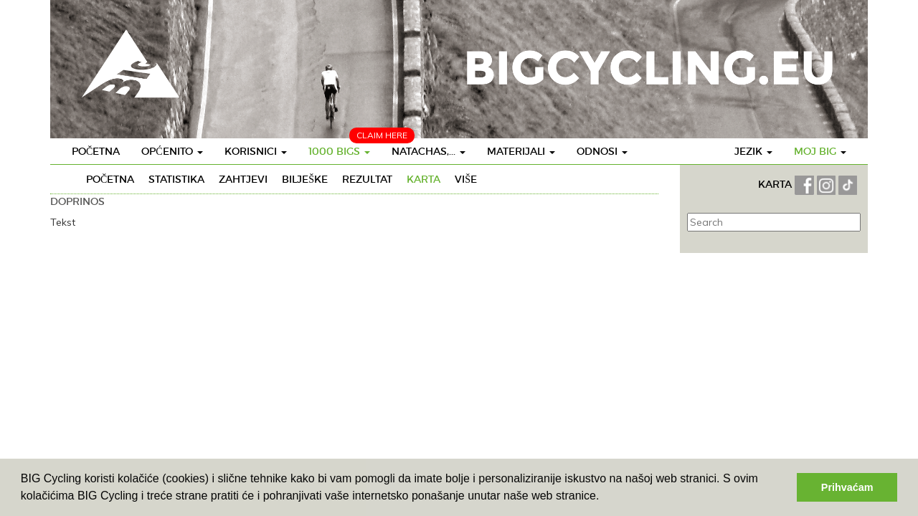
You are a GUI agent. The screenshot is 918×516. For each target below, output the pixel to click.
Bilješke (305, 179)
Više (466, 179)
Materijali (521, 151)
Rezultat (367, 179)
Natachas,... (428, 151)
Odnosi (602, 151)
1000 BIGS (339, 151)
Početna (96, 151)
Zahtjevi (243, 179)
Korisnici (255, 151)
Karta (423, 179)
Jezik (753, 151)
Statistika (176, 179)
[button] (604, 497)
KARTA (775, 184)
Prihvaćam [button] (847, 487)
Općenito (171, 151)
